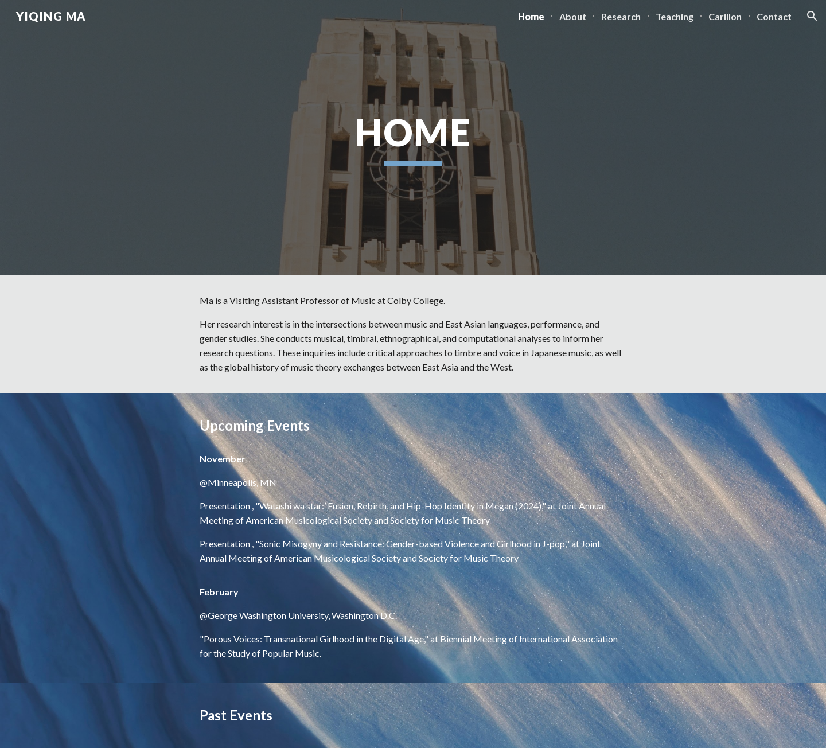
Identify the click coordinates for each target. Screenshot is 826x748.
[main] (413, 138)
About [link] (572, 16)
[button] (812, 16)
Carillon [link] (725, 16)
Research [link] (621, 16)
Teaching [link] (674, 16)
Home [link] (531, 16)
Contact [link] (774, 16)
